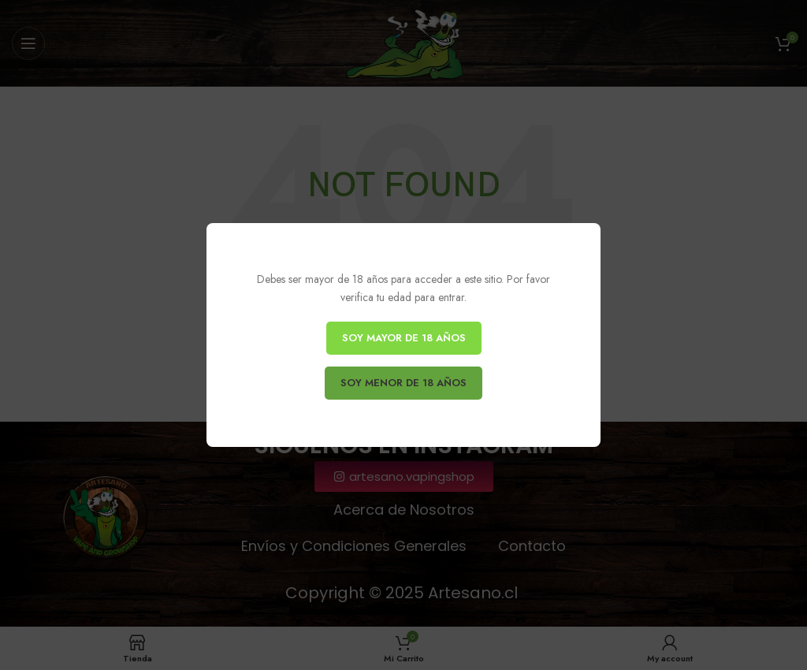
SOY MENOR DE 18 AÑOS (403, 382)
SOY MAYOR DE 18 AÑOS (404, 337)
